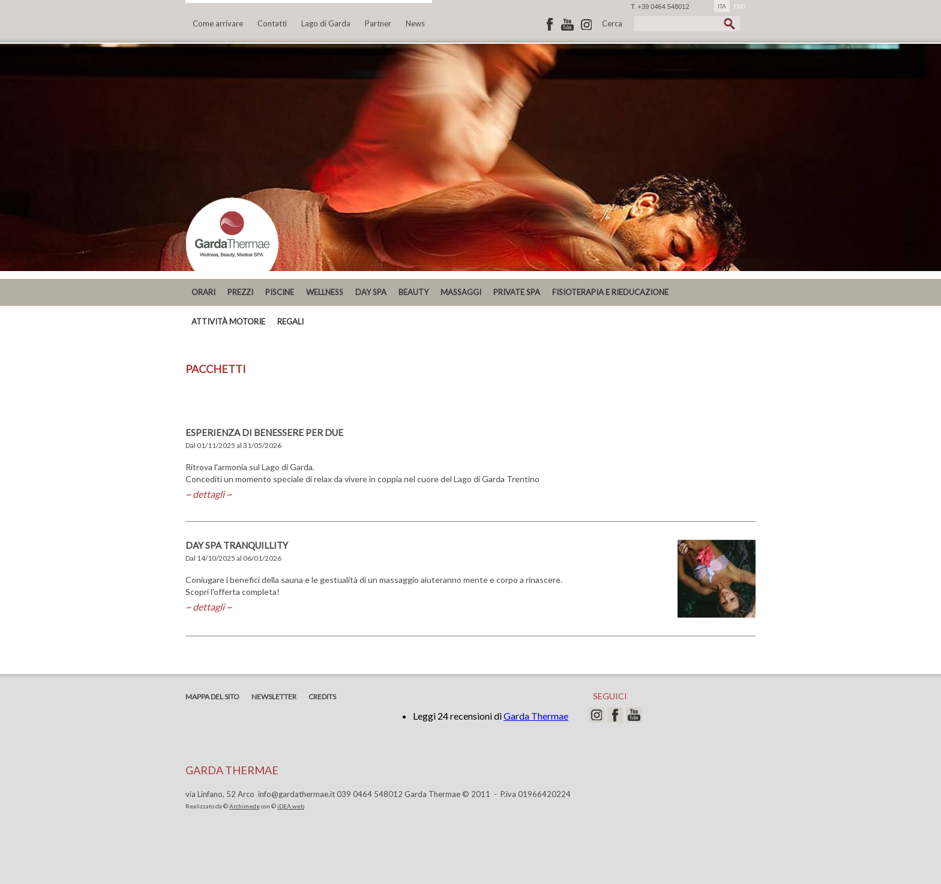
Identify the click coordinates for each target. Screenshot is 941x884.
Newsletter (273, 696)
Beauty (413, 292)
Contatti (272, 23)
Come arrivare (218, 23)
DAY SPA (370, 292)
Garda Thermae (536, 715)
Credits (322, 696)
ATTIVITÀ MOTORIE (228, 321)
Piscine (279, 292)
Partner (378, 23)
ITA (722, 6)
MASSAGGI (460, 292)
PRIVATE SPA (516, 292)
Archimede (244, 806)
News (415, 23)
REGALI (290, 321)
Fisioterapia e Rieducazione (610, 292)
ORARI (203, 292)
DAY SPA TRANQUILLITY (236, 545)
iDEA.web (290, 806)
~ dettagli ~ (208, 494)
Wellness (324, 292)
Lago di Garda (325, 23)
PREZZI (240, 292)
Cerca (612, 23)
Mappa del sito (212, 696)
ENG (739, 6)
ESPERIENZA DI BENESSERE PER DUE (264, 432)
